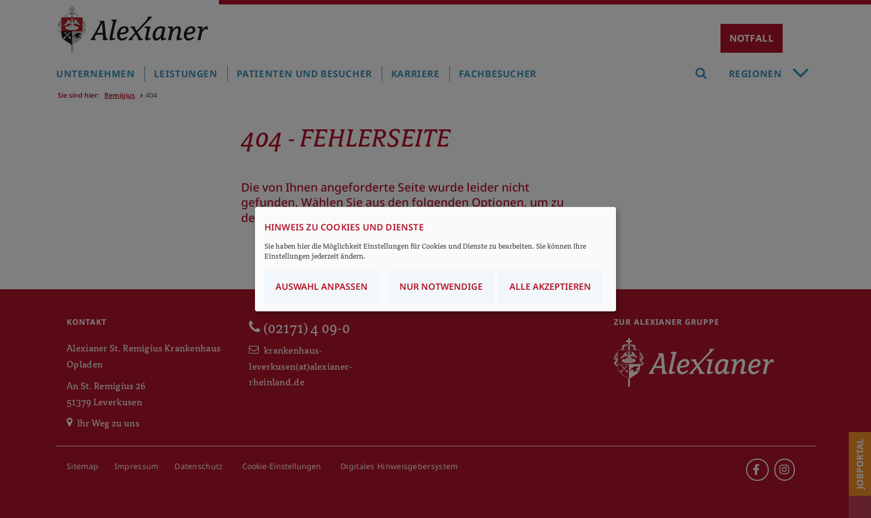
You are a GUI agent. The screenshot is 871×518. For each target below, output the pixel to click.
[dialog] (435, 259)
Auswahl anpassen (322, 286)
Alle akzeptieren (550, 286)
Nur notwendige (441, 286)
